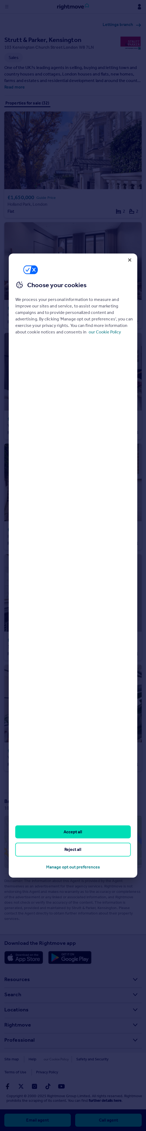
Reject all (72, 849)
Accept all (73, 831)
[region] (73, 565)
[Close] (129, 260)
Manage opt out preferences (73, 866)
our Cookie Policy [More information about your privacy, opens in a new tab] (105, 332)
